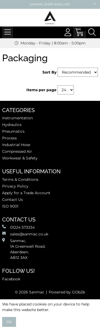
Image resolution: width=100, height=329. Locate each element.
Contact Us (12, 199)
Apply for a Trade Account (26, 192)
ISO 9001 (10, 206)
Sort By (49, 72)
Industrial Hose (16, 144)
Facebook (11, 279)
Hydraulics (12, 124)
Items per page (41, 89)
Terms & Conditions (20, 179)
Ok (9, 321)
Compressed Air (17, 151)
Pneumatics (13, 131)
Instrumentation (17, 118)
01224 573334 (18, 227)
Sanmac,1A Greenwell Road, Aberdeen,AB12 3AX (23, 249)
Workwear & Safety (20, 158)
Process (9, 138)
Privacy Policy (15, 186)
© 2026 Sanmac (29, 292)
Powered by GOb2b (67, 292)
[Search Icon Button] (92, 32)
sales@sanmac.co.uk (25, 233)
